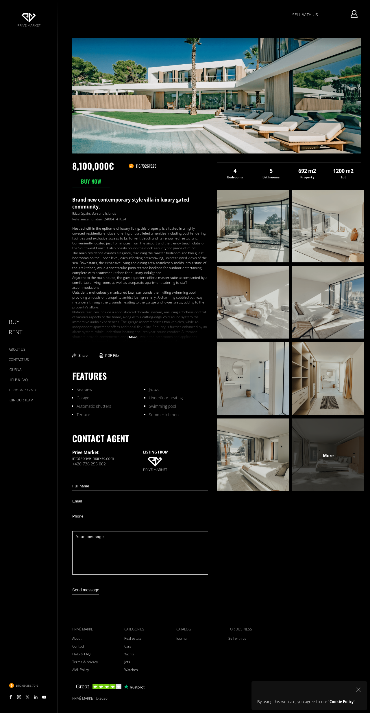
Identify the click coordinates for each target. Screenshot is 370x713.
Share (80, 355)
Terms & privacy (85, 661)
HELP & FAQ (18, 379)
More (133, 336)
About (77, 638)
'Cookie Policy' (341, 701)
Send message (85, 590)
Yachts (129, 654)
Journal (181, 638)
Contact (78, 646)
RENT (15, 332)
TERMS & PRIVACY (22, 389)
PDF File (109, 355)
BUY (14, 322)
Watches (131, 669)
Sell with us (237, 638)
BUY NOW (91, 181)
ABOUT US (17, 349)
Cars (127, 646)
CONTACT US (19, 359)
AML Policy (80, 669)
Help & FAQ (81, 654)
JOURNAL (16, 369)
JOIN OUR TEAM (21, 400)
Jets (127, 661)
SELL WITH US (305, 14)
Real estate (133, 638)
